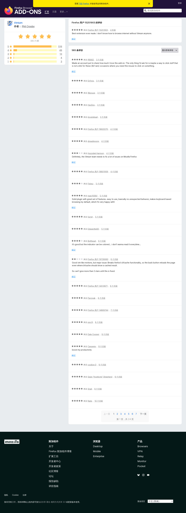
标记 (74, 39)
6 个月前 (102, 241)
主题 (54, 11)
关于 (51, 446)
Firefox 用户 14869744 (98, 310)
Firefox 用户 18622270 (98, 129)
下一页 (143, 414)
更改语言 (141, 501)
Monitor (141, 461)
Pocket (141, 466)
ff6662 (91, 60)
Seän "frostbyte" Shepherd (100, 377)
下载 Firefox (83, 3)
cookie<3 (92, 365)
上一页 (107, 414)
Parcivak (91, 298)
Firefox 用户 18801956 (98, 171)
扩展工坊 (53, 456)
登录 (180, 3)
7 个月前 (114, 310)
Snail (90, 389)
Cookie (15, 495)
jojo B (90, 322)
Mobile (97, 451)
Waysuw (91, 93)
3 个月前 (99, 60)
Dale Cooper (93, 334)
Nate (90, 401)
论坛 (51, 476)
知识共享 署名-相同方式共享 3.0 (52, 502)
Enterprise (98, 456)
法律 (24, 495)
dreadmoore (93, 141)
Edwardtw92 (93, 229)
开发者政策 (55, 466)
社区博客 (53, 471)
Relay (140, 456)
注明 (14, 502)
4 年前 (113, 30)
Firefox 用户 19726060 (98, 259)
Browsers (142, 446)
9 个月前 (105, 334)
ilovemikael (93, 117)
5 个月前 (99, 184)
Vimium (18, 22)
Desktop (98, 446)
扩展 (47, 11)
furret (90, 217)
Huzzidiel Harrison (96, 153)
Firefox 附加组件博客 (60, 451)
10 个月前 (98, 401)
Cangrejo (92, 346)
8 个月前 (99, 322)
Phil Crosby (28, 26)
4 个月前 (114, 129)
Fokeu (90, 184)
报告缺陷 (53, 481)
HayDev (91, 105)
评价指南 (53, 486)
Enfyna (91, 81)
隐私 (6, 495)
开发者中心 (55, 461)
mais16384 (92, 196)
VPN (140, 451)
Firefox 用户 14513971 (98, 286)
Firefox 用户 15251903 (98, 30)
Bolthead (92, 241)
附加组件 (53, 441)
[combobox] (162, 10)
